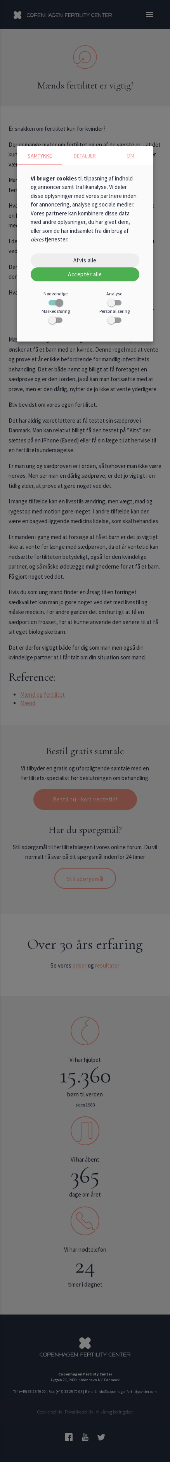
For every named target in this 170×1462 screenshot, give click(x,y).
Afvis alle (85, 260)
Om (130, 155)
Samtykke (40, 155)
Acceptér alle (85, 274)
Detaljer (85, 155)
